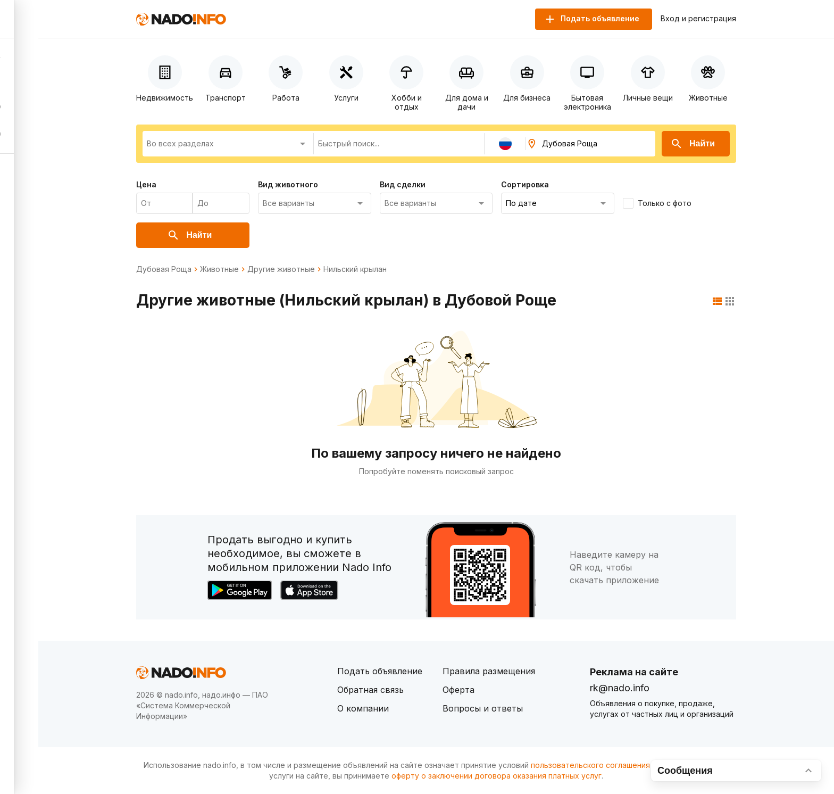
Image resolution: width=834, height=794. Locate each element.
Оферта (458, 689)
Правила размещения (489, 671)
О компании (363, 708)
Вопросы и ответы (483, 708)
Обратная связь (370, 689)
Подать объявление (379, 671)
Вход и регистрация (698, 18)
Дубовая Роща (163, 269)
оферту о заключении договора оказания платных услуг (496, 775)
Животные (219, 269)
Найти (692, 143)
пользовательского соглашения (590, 765)
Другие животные (281, 269)
